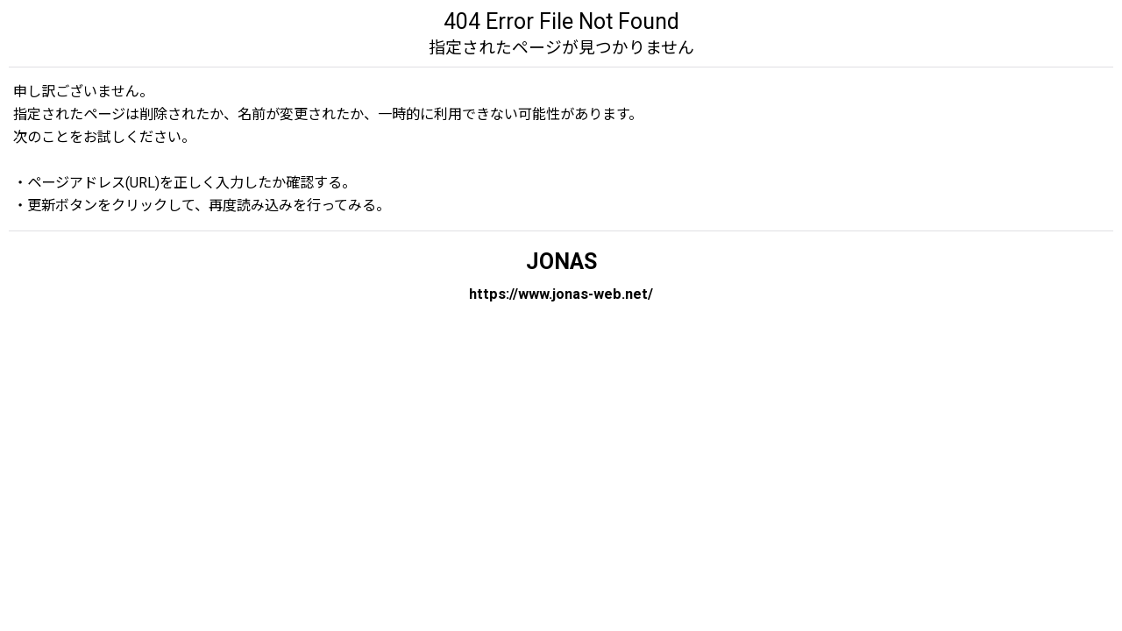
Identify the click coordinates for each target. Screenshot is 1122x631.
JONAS (561, 261)
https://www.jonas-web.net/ (561, 294)
